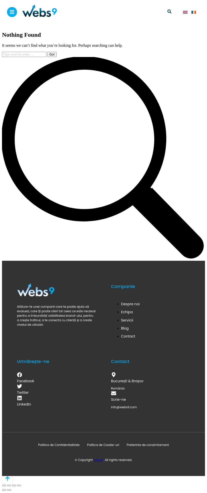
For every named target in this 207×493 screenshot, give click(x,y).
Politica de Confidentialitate (59, 445)
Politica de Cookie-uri (103, 445)
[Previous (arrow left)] (4, 490)
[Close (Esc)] (4, 485)
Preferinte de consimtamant (148, 445)
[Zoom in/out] (19, 485)
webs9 (98, 460)
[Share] (9, 485)
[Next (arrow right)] (9, 490)
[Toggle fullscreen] (14, 485)
